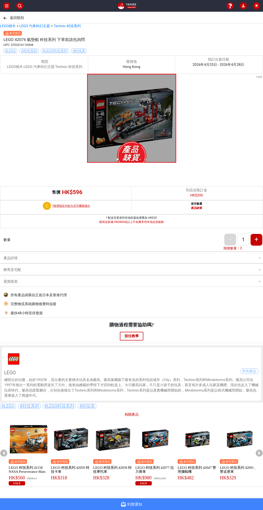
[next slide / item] (259, 119)
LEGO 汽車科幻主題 (34, 26)
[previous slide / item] (3, 119)
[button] (117, 159)
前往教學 (132, 336)
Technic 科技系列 (67, 26)
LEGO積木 (8, 26)
